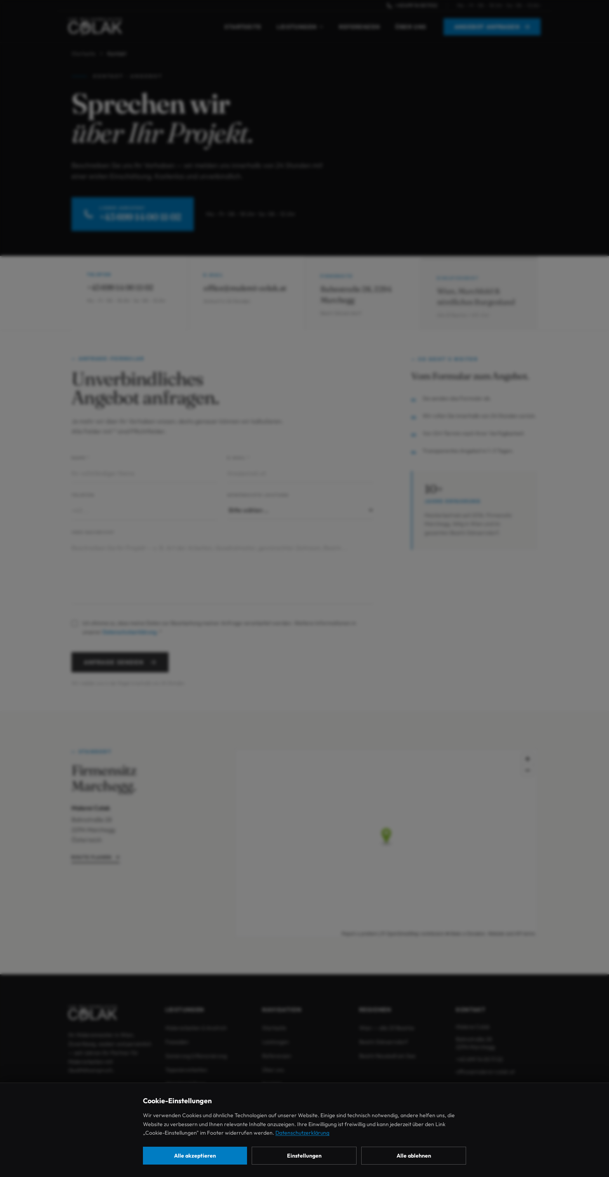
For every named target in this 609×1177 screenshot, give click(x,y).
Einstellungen (304, 1155)
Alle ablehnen (414, 1155)
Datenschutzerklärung (302, 1132)
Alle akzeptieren (195, 1155)
